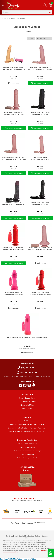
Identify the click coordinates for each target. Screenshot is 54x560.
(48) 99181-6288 (28, 372)
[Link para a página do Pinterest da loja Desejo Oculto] (33, 385)
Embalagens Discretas (27, 401)
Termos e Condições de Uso (27, 444)
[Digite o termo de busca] (24, 12)
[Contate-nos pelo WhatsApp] (50, 553)
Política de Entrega (27, 454)
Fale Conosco (27, 408)
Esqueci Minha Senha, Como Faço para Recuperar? (27, 428)
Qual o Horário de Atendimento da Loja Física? (27, 431)
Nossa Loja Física (27, 405)
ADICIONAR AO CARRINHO (40, 83)
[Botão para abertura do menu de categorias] (3, 5)
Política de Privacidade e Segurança (27, 451)
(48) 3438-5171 (29, 367)
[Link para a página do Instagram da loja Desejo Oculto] (20, 385)
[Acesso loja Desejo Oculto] (45, 5)
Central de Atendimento (27, 421)
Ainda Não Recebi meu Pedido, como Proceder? (27, 424)
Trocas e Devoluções (27, 447)
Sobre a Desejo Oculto (27, 398)
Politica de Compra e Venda (27, 458)
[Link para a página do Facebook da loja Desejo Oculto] (24, 385)
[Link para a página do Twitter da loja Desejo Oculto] (29, 385)
